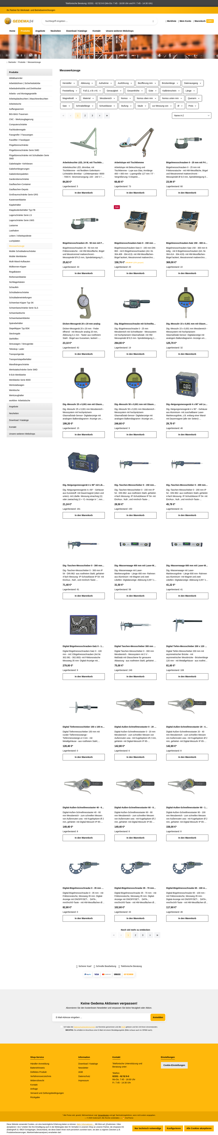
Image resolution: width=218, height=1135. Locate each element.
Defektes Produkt (38, 1072)
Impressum (83, 1080)
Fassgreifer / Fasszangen (21, 135)
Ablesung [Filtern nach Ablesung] (87, 83)
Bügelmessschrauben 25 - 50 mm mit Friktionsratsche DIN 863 (84, 243)
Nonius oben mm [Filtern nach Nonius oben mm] (146, 98)
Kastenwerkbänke (17, 200)
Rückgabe (35, 1097)
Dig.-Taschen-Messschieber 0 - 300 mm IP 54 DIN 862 (84, 565)
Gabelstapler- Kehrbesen (21, 163)
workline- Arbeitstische (19, 400)
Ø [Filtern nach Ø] (180, 106)
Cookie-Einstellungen (174, 1065)
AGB (123, 1027)
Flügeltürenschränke (18, 145)
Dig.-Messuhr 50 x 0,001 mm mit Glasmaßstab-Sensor (135, 404)
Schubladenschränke (19, 292)
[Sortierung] (191, 115)
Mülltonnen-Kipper (17, 266)
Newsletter (83, 1068)
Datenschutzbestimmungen (84, 1027)
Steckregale (14, 333)
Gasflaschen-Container (20, 184)
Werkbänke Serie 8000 (20, 380)
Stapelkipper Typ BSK (19, 328)
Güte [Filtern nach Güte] (153, 90)
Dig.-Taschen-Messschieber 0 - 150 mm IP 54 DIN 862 (135, 485)
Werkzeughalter (16, 395)
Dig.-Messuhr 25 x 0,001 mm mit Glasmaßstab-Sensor (84, 404)
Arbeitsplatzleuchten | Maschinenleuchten (28, 99)
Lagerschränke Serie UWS (21, 220)
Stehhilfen (13, 339)
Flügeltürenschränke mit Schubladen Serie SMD (29, 157)
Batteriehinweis (37, 1068)
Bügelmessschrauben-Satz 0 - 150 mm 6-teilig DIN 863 (135, 243)
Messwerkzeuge (16, 246)
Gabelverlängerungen (19, 169)
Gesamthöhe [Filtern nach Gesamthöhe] (135, 90)
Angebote (13, 406)
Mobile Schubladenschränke (22, 251)
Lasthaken (14, 230)
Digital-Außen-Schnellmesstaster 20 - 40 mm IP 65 (187, 727)
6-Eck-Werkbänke (17, 375)
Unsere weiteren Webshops (22, 434)
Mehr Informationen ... (85, 1124)
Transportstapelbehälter (20, 359)
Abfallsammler (16, 78)
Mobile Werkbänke (18, 256)
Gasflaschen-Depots (18, 189)
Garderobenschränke (19, 179)
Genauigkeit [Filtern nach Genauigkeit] (114, 90)
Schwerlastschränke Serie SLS (23, 308)
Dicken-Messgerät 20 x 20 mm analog (81, 324)
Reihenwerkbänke (17, 277)
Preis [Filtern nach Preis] (192, 106)
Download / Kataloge (19, 420)
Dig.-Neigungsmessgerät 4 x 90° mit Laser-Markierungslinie (187, 404)
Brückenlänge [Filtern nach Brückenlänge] (170, 83)
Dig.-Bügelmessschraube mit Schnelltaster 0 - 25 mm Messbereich (135, 324)
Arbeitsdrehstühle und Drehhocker (25, 88)
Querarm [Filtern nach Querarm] (194, 98)
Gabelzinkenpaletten (18, 174)
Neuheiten (14, 413)
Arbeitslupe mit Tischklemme (129, 162)
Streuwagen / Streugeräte (21, 344)
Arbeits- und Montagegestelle (23, 93)
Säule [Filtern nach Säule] (141, 106)
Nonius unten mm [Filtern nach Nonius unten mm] (172, 98)
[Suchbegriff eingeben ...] (99, 21)
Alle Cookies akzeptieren (199, 1128)
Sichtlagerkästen (17, 282)
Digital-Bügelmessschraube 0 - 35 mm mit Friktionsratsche (84, 888)
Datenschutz (84, 1076)
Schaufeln (13, 287)
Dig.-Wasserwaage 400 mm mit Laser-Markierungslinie (135, 565)
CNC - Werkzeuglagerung (21, 119)
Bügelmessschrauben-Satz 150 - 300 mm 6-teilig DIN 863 (187, 243)
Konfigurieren (174, 1128)
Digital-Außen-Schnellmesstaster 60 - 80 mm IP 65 (135, 807)
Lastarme (13, 225)
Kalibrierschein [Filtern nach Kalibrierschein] (171, 90)
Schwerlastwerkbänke (19, 318)
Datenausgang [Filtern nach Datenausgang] (192, 83)
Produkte (13, 72)
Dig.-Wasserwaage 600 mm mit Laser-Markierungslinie (187, 565)
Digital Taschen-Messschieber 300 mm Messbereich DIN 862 (135, 646)
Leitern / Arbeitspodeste (20, 236)
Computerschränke (18, 124)
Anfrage (34, 1089)
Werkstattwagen (16, 385)
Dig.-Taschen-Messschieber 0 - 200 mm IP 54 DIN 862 (187, 485)
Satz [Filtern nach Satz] (66, 106)
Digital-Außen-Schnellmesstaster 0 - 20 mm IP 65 (135, 727)
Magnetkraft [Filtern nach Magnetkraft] (70, 98)
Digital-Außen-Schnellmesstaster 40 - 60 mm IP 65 (84, 807)
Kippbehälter (15, 205)
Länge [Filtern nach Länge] (190, 90)
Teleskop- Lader (16, 349)
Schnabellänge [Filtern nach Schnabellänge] (85, 106)
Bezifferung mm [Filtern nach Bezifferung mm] (147, 83)
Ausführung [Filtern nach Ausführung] (125, 83)
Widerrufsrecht (37, 1080)
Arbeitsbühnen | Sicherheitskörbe (24, 83)
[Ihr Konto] (184, 21)
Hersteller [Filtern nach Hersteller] (69, 83)
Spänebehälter (16, 323)
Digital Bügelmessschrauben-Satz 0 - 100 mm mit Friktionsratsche (84, 646)
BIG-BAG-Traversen (18, 114)
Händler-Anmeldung (39, 1063)
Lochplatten (14, 241)
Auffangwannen (16, 109)
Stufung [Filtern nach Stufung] (126, 106)
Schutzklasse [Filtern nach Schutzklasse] (107, 106)
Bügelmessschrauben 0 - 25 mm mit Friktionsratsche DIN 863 (187, 162)
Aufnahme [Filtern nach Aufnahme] (105, 83)
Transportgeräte (16, 354)
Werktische (14, 390)
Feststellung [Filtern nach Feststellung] (70, 90)
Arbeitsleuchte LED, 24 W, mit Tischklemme (84, 162)
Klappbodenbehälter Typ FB (22, 210)
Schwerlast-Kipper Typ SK (21, 302)
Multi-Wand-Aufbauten (19, 261)
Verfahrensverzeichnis (40, 1076)
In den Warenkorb (84, 193)
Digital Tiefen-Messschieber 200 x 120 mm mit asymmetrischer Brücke (187, 646)
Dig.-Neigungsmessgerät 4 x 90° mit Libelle (84, 485)
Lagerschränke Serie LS (20, 215)
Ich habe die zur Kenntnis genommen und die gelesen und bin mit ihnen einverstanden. (111, 1027)
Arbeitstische (15, 104)
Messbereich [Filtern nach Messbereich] (107, 98)
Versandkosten (103, 1115)
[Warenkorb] (203, 21)
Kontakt (12, 427)
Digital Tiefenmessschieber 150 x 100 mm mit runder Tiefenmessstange (84, 727)
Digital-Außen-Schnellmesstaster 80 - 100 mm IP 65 (187, 807)
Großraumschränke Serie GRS (23, 194)
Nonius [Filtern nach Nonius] (126, 98)
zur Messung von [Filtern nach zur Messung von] (162, 106)
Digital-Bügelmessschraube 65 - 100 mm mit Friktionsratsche (187, 888)
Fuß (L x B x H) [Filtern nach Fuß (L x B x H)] (92, 90)
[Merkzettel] (171, 21)
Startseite (11, 62)
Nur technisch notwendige (148, 1128)
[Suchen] (153, 21)
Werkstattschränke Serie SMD (23, 369)
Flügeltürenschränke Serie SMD (24, 150)
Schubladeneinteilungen (20, 297)
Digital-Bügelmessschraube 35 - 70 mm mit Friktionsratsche (135, 888)
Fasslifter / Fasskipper (19, 140)
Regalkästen (15, 272)
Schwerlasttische (17, 313)
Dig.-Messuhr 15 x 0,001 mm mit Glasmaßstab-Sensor (187, 324)
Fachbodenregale (17, 129)
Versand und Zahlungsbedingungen (47, 1093)
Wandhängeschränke (19, 364)
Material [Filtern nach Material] (88, 98)
